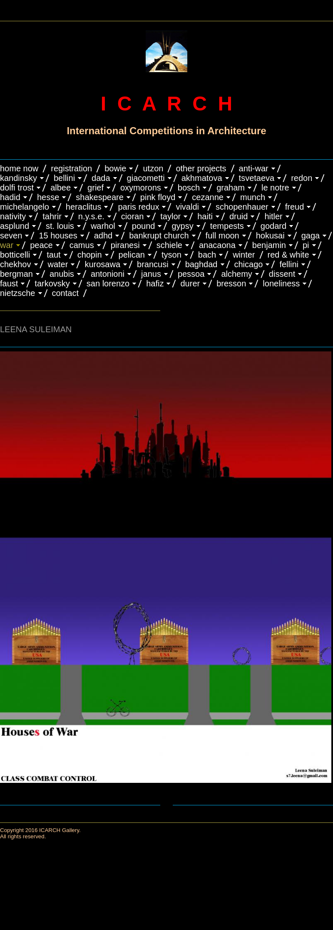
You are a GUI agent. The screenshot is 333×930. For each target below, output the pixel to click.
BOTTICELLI (15, 254)
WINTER (244, 254)
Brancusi (153, 264)
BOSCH (189, 187)
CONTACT (65, 293)
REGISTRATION (71, 168)
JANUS (151, 273)
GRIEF (95, 187)
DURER (190, 283)
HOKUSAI (270, 235)
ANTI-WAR (253, 168)
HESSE (48, 197)
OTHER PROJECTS (201, 168)
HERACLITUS (84, 206)
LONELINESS (281, 283)
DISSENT (282, 273)
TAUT (53, 254)
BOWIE (115, 168)
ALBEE (60, 187)
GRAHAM (230, 187)
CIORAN (132, 216)
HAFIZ (155, 283)
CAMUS (82, 245)
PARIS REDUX (138, 206)
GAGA (310, 235)
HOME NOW (19, 168)
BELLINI (64, 178)
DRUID (238, 216)
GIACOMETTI (146, 178)
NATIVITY (13, 216)
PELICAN (132, 254)
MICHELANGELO (24, 206)
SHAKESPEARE (100, 197)
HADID (10, 197)
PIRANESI (125, 245)
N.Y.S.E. (91, 216)
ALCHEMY (236, 273)
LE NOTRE (275, 187)
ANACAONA (217, 245)
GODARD (273, 226)
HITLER (273, 216)
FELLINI (288, 264)
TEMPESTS (227, 226)
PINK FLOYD (158, 197)
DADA (101, 178)
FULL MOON (222, 235)
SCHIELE (169, 245)
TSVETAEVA (257, 178)
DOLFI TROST (17, 187)
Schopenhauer (242, 206)
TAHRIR (52, 216)
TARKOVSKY (52, 283)
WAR (6, 245)
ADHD (103, 235)
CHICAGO (248, 264)
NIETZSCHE (17, 293)
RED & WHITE (288, 254)
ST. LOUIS (60, 226)
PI (306, 245)
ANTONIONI (107, 273)
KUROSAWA (102, 264)
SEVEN (11, 235)
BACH (207, 254)
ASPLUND (14, 226)
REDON (301, 178)
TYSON (171, 254)
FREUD (294, 206)
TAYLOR (170, 216)
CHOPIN (89, 254)
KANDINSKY (18, 178)
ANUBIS (62, 273)
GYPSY (182, 226)
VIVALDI (187, 206)
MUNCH (252, 197)
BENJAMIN (269, 245)
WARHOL (103, 226)
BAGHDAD (201, 264)
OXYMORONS (140, 187)
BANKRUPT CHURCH (159, 235)
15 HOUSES (58, 235)
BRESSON (231, 283)
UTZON (153, 168)
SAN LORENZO (108, 283)
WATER (58, 264)
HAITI (205, 216)
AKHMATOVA (201, 178)
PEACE (41, 245)
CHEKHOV (15, 264)
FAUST (9, 283)
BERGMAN (16, 273)
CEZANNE (208, 197)
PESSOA (191, 273)
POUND (143, 226)
